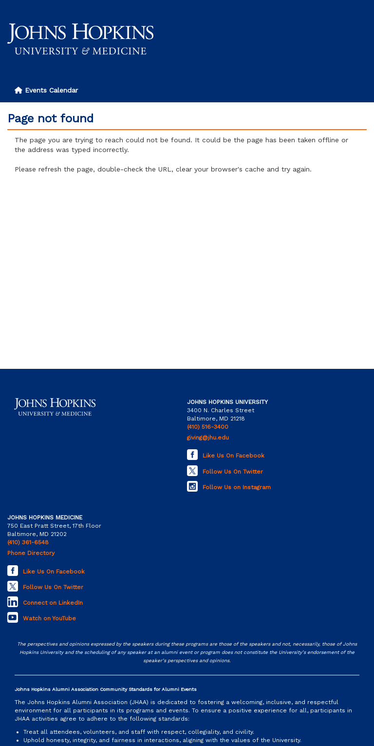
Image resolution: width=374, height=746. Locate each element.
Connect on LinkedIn (53, 602)
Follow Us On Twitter (233, 471)
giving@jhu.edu (208, 437)
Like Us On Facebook (233, 455)
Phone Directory (31, 553)
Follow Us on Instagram (237, 487)
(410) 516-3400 (207, 426)
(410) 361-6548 (28, 542)
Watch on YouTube (49, 618)
